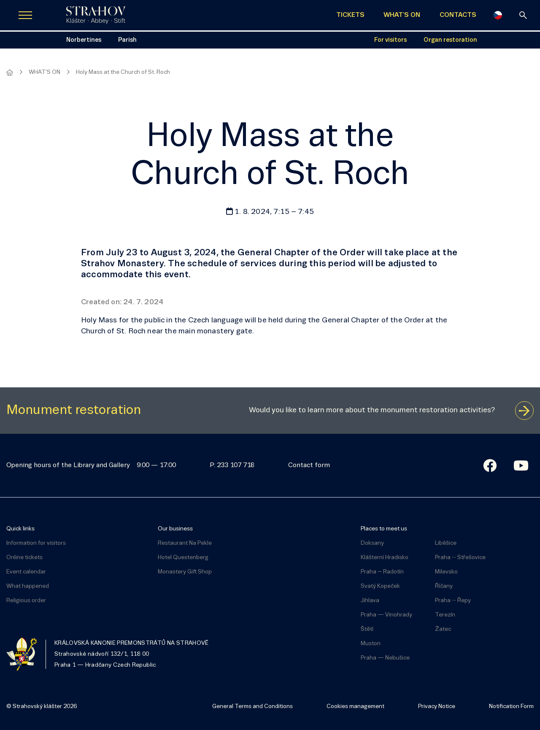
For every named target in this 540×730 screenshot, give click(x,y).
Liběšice (445, 543)
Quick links (20, 529)
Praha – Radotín (382, 572)
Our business (175, 529)
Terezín (445, 615)
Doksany (372, 543)
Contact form (309, 465)
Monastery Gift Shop (185, 572)
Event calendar (26, 572)
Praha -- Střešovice (460, 557)
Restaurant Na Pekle (185, 543)
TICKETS (350, 15)
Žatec (443, 629)
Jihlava (370, 600)
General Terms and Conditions (252, 706)
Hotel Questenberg (183, 557)
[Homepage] (9, 73)
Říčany (444, 586)
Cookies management (355, 706)
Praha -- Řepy (453, 600)
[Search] (523, 15)
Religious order (26, 600)
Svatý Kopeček (380, 586)
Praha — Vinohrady (386, 615)
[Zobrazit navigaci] (25, 15)
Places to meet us (384, 529)
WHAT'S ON (401, 15)
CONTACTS (458, 15)
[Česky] (497, 15)
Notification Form (511, 706)
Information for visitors (36, 543)
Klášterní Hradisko (384, 557)
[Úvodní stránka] (95, 15)
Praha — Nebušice (385, 658)
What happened (27, 586)
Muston (371, 643)
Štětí (367, 629)
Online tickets (24, 557)
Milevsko (446, 572)
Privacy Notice (436, 706)
